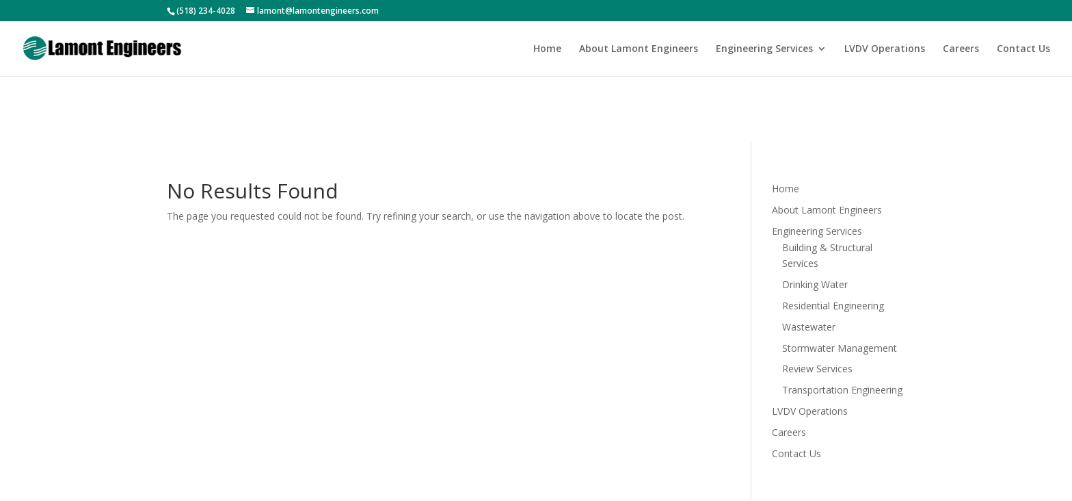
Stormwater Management (839, 348)
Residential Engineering (833, 305)
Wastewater (808, 326)
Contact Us (1023, 49)
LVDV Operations (884, 49)
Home (547, 49)
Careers (961, 49)
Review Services (817, 368)
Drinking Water (815, 284)
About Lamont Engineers (638, 49)
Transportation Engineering (842, 389)
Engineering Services (764, 49)
